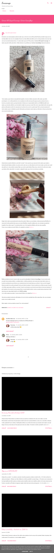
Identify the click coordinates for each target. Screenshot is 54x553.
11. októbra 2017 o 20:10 (16, 334)
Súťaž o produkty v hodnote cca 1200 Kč (15, 529)
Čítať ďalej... (48, 428)
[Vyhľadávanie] (48, 2)
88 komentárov (11, 486)
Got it (31, 551)
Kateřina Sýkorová (10, 318)
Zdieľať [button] (48, 307)
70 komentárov (11, 540)
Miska (7, 334)
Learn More (25, 551)
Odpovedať (10, 331)
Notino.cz (31, 227)
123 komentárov (12, 428)
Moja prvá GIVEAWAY (9, 471)
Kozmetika (15, 307)
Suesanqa (6, 3)
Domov (3, 10)
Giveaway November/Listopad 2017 (13, 413)
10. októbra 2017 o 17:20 (22, 318)
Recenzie (11, 10)
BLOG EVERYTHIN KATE (12, 322)
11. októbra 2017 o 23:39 (22, 325)
